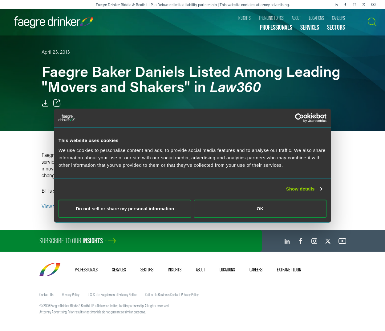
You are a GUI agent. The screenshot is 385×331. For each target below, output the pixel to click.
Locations (227, 269)
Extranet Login (289, 269)
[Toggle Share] (57, 103)
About (200, 269)
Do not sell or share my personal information (125, 208)
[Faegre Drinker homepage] (53, 22)
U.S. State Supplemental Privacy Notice (112, 294)
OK (260, 208)
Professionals (86, 269)
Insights (174, 269)
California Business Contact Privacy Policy (172, 294)
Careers (255, 269)
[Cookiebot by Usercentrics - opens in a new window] (299, 118)
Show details (300, 188)
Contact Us (46, 294)
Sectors (146, 269)
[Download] (45, 103)
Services (119, 269)
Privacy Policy (70, 294)
